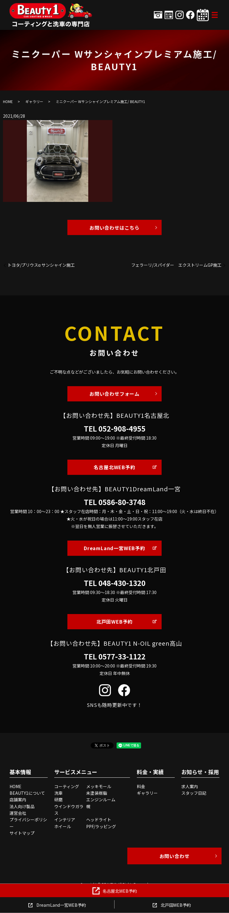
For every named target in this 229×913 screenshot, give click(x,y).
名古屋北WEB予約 (114, 467)
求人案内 (189, 786)
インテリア (64, 820)
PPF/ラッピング (101, 826)
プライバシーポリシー (28, 823)
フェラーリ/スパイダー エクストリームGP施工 (176, 265)
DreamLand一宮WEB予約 (114, 548)
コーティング (66, 786)
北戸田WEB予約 (114, 621)
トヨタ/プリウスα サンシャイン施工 (41, 265)
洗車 (58, 793)
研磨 (58, 799)
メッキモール (98, 786)
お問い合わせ (175, 856)
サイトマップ (22, 833)
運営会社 (18, 813)
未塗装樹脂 (96, 793)
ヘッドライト (98, 820)
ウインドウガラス (68, 809)
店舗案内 (18, 799)
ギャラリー (34, 101)
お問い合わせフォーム (114, 393)
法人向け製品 (22, 806)
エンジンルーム (100, 799)
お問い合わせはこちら (114, 227)
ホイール (62, 826)
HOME (8, 101)
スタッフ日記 (193, 793)
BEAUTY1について (27, 793)
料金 (141, 786)
